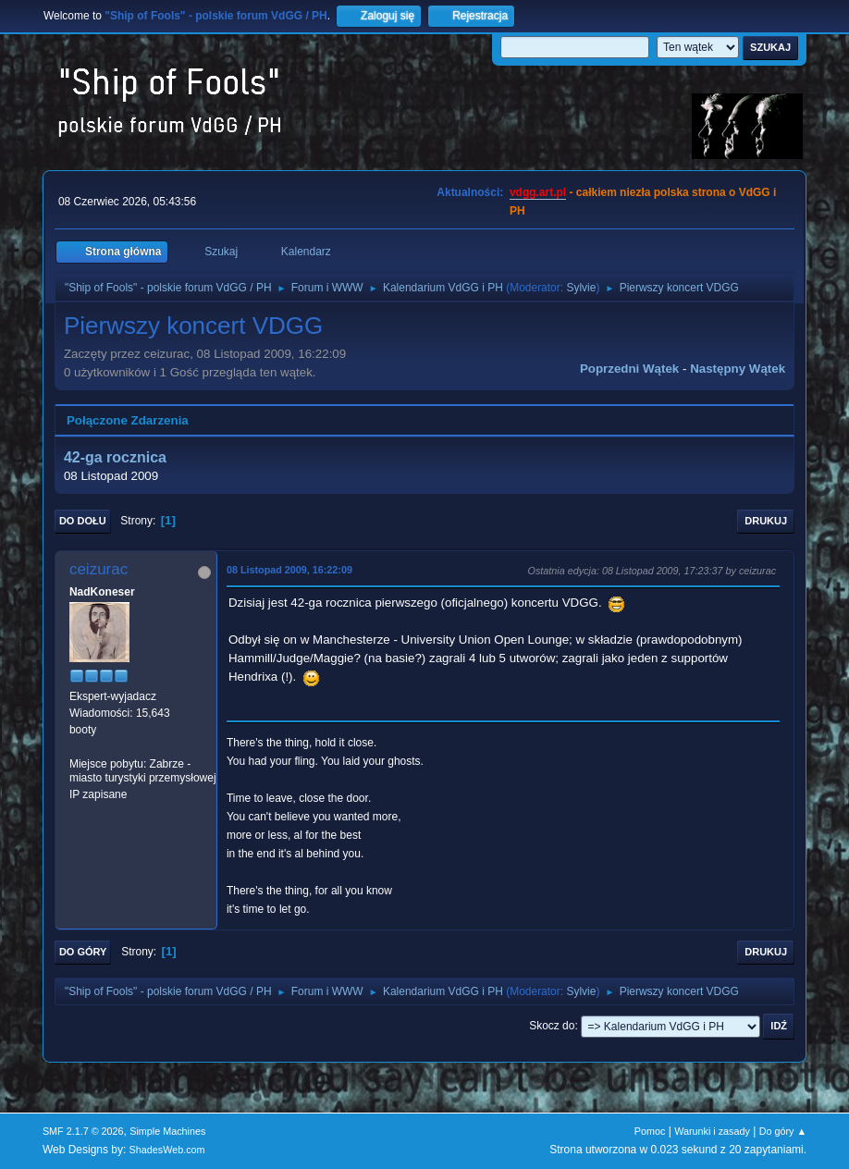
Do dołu (82, 520)
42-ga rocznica (115, 457)
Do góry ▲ (782, 1131)
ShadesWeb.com (167, 1149)
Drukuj (765, 520)
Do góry (83, 951)
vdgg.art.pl (538, 192)
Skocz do (551, 1025)
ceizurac (98, 569)
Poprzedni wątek (629, 368)
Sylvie (581, 287)
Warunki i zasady (712, 1131)
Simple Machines (167, 1131)
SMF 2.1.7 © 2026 (83, 1131)
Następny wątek (737, 368)
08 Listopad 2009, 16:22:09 (289, 569)
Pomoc (650, 1131)
